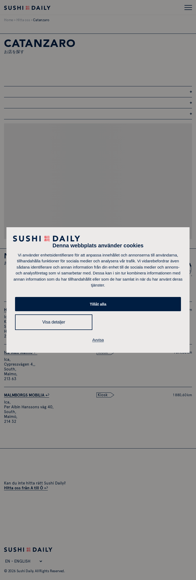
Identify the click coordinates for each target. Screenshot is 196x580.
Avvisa (98, 339)
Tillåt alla (98, 304)
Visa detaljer (53, 322)
